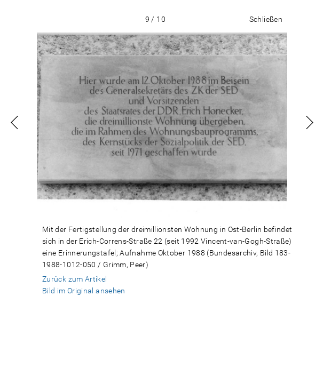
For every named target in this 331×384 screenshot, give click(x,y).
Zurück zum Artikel (74, 279)
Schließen (265, 19)
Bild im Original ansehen (83, 290)
